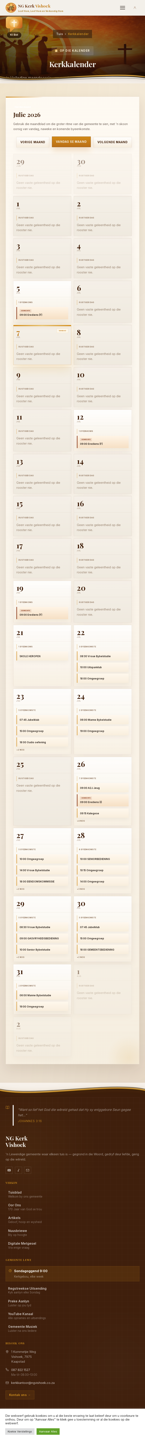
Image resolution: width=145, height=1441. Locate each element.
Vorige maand (32, 142)
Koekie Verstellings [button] (20, 1431)
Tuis (59, 34)
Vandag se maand (71, 141)
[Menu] (122, 7)
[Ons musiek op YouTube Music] (18, 1170)
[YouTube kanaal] (9, 1170)
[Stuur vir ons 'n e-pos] (27, 1170)
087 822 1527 (20, 1370)
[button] (14, 27)
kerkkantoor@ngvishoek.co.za (33, 1383)
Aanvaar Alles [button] (48, 1431)
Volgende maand (112, 142)
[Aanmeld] (134, 7)
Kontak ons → (20, 1395)
